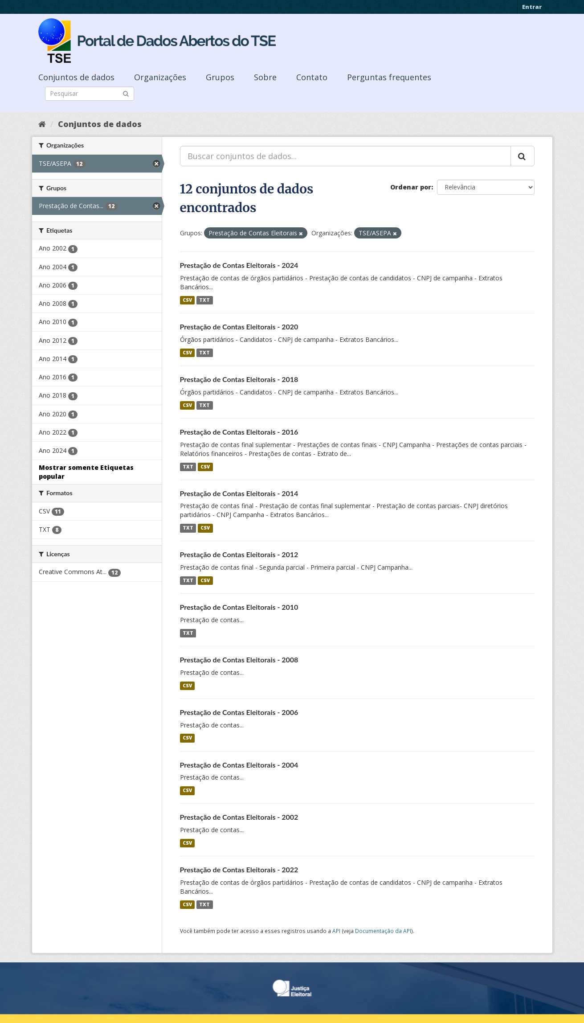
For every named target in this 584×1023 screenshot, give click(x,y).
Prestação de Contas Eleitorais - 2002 (239, 817)
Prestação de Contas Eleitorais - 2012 (239, 554)
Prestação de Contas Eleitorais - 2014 (239, 493)
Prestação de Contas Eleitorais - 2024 (239, 265)
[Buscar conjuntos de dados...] (345, 156)
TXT (204, 300)
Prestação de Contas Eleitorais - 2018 (239, 379)
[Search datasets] (89, 93)
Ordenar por (410, 187)
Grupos (220, 77)
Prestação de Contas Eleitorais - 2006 (239, 712)
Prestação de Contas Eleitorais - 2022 (239, 869)
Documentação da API (383, 930)
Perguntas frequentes (389, 77)
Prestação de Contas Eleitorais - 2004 (239, 764)
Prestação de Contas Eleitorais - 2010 (239, 607)
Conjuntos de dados (76, 77)
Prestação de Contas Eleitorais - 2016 (239, 431)
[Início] (42, 124)
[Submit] (126, 93)
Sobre (265, 77)
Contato (311, 77)
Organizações (160, 77)
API (336, 930)
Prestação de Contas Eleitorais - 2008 (239, 659)
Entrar (532, 7)
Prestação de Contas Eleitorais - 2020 (239, 326)
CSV (187, 300)
